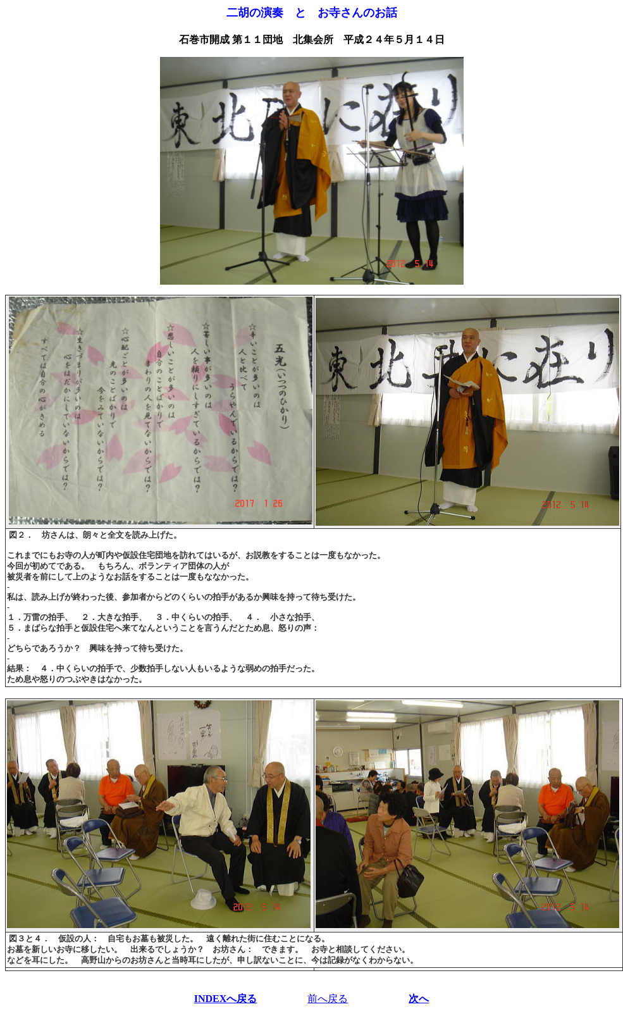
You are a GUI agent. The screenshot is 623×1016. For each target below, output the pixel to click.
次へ (419, 998)
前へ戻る (327, 998)
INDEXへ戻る (225, 998)
